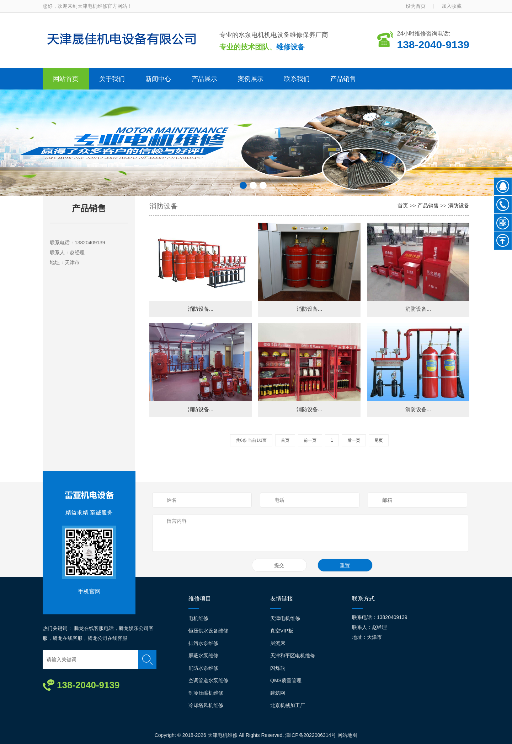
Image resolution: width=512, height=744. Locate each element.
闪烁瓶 (277, 668)
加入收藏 (452, 6)
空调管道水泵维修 (208, 680)
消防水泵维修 (203, 668)
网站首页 (66, 78)
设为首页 (416, 6)
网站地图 (347, 735)
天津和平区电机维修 (292, 655)
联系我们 (297, 78)
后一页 (353, 440)
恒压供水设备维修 (208, 631)
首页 (403, 205)
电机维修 (198, 618)
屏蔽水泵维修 (203, 655)
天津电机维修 (285, 618)
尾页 (378, 440)
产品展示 (204, 78)
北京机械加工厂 (287, 705)
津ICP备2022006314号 (310, 735)
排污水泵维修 (203, 643)
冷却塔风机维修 (205, 705)
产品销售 (343, 78)
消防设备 (458, 205)
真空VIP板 (281, 631)
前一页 (310, 440)
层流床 (277, 643)
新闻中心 (158, 78)
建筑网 (277, 693)
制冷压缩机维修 (205, 693)
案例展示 (250, 78)
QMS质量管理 (286, 680)
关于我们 (112, 78)
